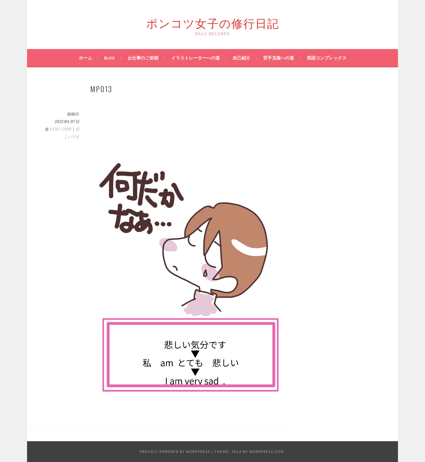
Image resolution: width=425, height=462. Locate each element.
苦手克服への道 (278, 58)
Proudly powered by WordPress (175, 451)
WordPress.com (266, 451)
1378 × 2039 (60, 129)
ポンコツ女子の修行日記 (212, 22)
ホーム (85, 58)
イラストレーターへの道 (195, 58)
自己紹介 (241, 58)
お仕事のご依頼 (143, 58)
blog (109, 58)
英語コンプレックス (326, 58)
